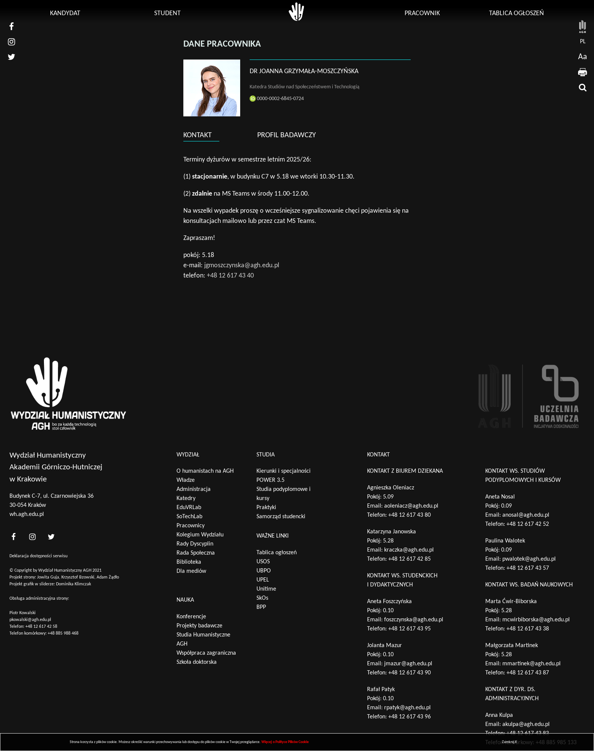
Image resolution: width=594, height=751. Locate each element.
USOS (263, 562)
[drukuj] (582, 72)
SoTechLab (189, 517)
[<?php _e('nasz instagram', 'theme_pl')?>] (32, 536)
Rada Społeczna (196, 553)
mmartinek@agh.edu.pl (531, 664)
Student (167, 13)
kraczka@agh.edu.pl (409, 550)
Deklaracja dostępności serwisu (38, 556)
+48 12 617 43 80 (409, 515)
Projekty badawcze (199, 626)
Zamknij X (509, 742)
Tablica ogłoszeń (516, 13)
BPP (261, 607)
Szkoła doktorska (197, 662)
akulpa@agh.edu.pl (526, 724)
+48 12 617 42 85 (409, 559)
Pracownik (422, 13)
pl (583, 42)
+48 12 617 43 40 (230, 275)
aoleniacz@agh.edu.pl (411, 506)
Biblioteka (189, 562)
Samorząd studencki (280, 517)
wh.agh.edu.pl (26, 514)
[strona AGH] (582, 26)
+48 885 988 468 (63, 633)
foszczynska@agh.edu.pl (413, 620)
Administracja (194, 489)
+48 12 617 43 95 (409, 629)
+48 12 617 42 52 (527, 524)
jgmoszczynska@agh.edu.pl (241, 265)
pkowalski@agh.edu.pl (30, 620)
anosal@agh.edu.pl (525, 515)
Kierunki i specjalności (283, 471)
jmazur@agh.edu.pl (408, 664)
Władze (186, 480)
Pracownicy (191, 526)
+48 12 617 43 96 (409, 717)
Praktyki (266, 508)
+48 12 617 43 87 (527, 673)
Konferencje (191, 617)
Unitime (266, 589)
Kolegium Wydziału (200, 535)
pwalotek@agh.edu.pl (529, 559)
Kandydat (65, 13)
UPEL (262, 580)
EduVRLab (189, 508)
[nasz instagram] (11, 41)
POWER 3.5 (270, 480)
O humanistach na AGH (205, 471)
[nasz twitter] (11, 56)
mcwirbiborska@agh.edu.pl (536, 620)
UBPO (263, 571)
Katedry (186, 498)
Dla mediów (191, 571)
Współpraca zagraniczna (206, 653)
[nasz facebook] (11, 26)
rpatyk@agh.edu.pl (407, 708)
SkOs (262, 598)
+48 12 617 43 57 (527, 568)
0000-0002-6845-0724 (277, 99)
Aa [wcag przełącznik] (582, 57)
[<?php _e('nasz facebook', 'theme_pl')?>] (13, 536)
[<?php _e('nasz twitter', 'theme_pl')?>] (51, 536)
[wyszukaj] (582, 87)
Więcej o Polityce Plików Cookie (285, 742)
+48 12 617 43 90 (409, 673)
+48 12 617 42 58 (41, 626)
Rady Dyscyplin (195, 544)
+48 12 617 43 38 (527, 629)
